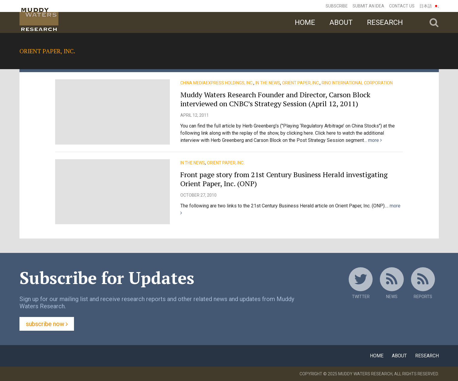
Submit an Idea (368, 6)
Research (385, 22)
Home (305, 22)
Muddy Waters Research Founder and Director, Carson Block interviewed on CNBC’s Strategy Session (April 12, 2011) (275, 99)
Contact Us (402, 6)
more (375, 140)
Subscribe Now (47, 323)
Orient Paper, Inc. (301, 83)
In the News (268, 83)
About (341, 22)
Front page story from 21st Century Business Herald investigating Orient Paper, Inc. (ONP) (284, 179)
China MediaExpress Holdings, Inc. (216, 83)
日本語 (425, 6)
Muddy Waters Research (365, 373)
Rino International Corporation (357, 83)
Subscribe (337, 6)
